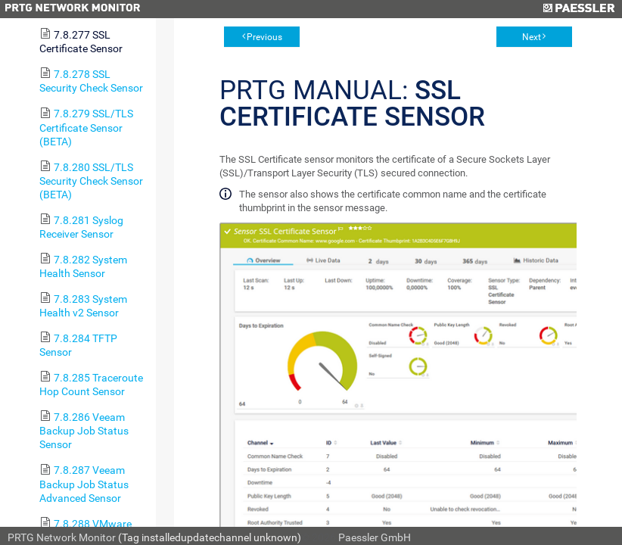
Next (531, 37)
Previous (264, 37)
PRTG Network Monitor (62, 537)
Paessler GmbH (374, 537)
